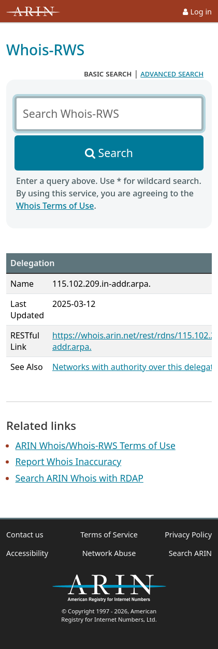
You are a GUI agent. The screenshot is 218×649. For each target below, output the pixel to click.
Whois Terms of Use (55, 205)
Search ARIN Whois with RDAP (79, 478)
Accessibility (27, 553)
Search (115, 152)
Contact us (24, 534)
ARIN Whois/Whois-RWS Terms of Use (96, 445)
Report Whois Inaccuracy (69, 461)
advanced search (172, 73)
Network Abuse (109, 553)
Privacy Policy (188, 534)
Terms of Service (109, 534)
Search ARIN (190, 553)
